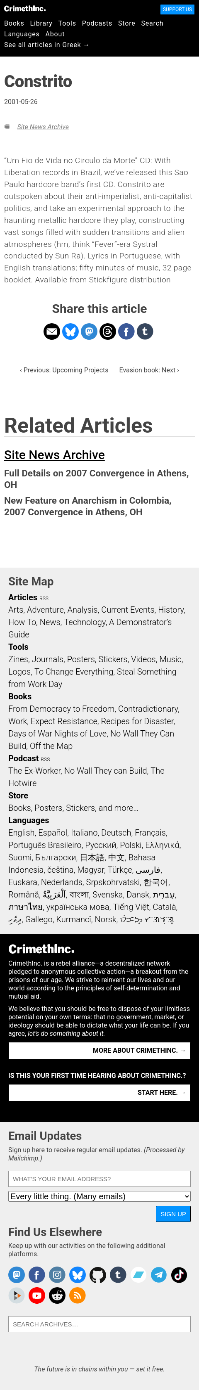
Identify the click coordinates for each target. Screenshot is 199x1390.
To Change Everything (73, 672)
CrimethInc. (25, 8)
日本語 (92, 857)
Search (152, 23)
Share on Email (52, 331)
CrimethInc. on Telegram (158, 1275)
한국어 (155, 882)
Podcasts (97, 23)
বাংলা (79, 895)
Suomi (20, 857)
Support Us (177, 9)
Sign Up (173, 1213)
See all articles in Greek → (47, 45)
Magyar (90, 870)
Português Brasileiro (44, 845)
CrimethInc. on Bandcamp (138, 1275)
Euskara (22, 882)
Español (52, 833)
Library (41, 23)
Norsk (105, 919)
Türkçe (120, 870)
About (55, 34)
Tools (67, 23)
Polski (130, 845)
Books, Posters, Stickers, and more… (73, 808)
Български (55, 857)
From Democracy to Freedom (61, 709)
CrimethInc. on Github (98, 1275)
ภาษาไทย (25, 907)
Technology (84, 622)
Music (170, 659)
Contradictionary (148, 709)
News (50, 622)
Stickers (113, 659)
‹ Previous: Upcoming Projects (64, 370)
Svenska (107, 895)
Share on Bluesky (70, 331)
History (171, 610)
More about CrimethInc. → (139, 1050)
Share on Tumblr (145, 331)
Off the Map (51, 746)
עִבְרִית (164, 895)
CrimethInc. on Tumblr (118, 1275)
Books (14, 23)
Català (164, 907)
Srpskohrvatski (113, 882)
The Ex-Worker (34, 771)
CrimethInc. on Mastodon (16, 1275)
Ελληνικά (162, 845)
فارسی (148, 870)
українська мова (77, 907)
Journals (47, 659)
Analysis (82, 610)
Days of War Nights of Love (57, 734)
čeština (60, 870)
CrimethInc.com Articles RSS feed (77, 1295)
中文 (116, 857)
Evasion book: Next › (149, 370)
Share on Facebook (126, 331)
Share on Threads (108, 331)
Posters (81, 659)
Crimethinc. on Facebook (37, 1275)
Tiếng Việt (131, 907)
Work (17, 721)
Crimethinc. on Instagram (57, 1275)
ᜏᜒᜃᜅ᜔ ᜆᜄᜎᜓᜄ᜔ (147, 919)
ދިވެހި (15, 919)
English (21, 833)
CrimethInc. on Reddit (57, 1295)
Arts (15, 610)
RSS (44, 598)
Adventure (45, 610)
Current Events (127, 610)
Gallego (39, 919)
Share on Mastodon (89, 331)
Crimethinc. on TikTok (179, 1275)
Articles (22, 597)
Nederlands (62, 882)
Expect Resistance (64, 721)
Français (150, 833)
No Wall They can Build (105, 771)
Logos (19, 672)
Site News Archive (42, 127)
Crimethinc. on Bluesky (77, 1275)
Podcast (23, 758)
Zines (18, 659)
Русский (100, 845)
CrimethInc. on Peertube (16, 1295)
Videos (143, 659)
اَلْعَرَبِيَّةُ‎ (54, 895)
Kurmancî (73, 919)
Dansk (137, 895)
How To (22, 622)
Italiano (84, 833)
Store (126, 23)
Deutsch (116, 833)
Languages (22, 34)
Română (23, 895)
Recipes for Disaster (137, 721)
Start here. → (162, 1092)
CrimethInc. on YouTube (37, 1295)
